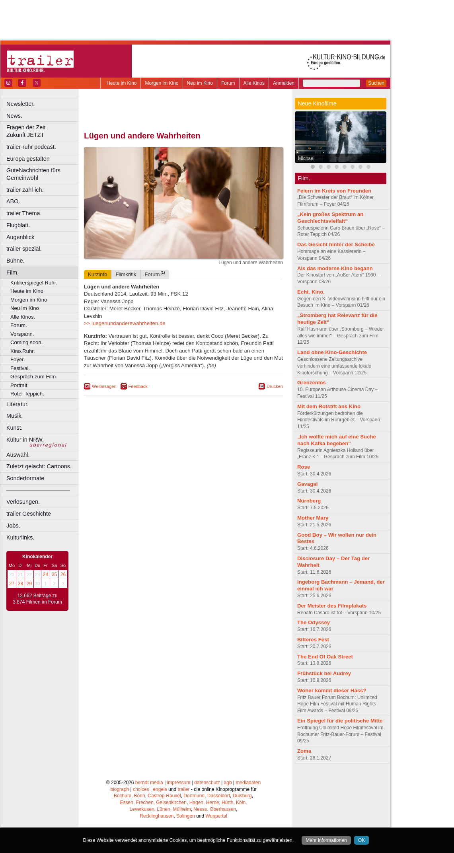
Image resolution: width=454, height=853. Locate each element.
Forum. (18, 325)
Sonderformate (25, 478)
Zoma (304, 751)
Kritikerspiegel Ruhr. (33, 283)
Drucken (275, 386)
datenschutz (207, 782)
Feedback (138, 386)
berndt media (149, 782)
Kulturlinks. (20, 537)
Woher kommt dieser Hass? (331, 690)
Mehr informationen (326, 840)
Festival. (20, 368)
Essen (126, 802)
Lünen (163, 809)
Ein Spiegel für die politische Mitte (340, 721)
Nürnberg (309, 501)
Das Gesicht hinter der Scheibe (336, 244)
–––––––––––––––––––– (38, 490)
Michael (306, 158)
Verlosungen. (23, 502)
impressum (179, 782)
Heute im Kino (121, 83)
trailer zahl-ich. (25, 190)
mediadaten (248, 782)
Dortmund (194, 795)
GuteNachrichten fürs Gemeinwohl (33, 174)
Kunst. (14, 428)
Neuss (200, 809)
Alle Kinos (254, 83)
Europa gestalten (28, 159)
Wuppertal (216, 816)
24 (45, 574)
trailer (183, 789)
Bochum (122, 795)
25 (54, 574)
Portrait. (19, 385)
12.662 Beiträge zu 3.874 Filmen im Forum (37, 599)
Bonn (139, 795)
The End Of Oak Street (325, 657)
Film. (12, 272)
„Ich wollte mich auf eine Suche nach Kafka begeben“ (336, 440)
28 (20, 583)
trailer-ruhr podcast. (31, 147)
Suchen (376, 83)
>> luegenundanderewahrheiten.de (125, 323)
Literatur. (17, 404)
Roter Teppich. (27, 394)
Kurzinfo (97, 274)
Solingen (185, 816)
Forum (228, 83)
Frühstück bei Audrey (324, 673)
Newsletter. (20, 104)
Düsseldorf (218, 795)
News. (14, 116)
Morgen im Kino (161, 83)
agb (228, 782)
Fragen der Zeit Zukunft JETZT (43, 131)
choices (141, 789)
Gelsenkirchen (171, 802)
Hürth (227, 802)
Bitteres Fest (313, 640)
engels (160, 789)
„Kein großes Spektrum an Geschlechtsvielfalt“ (330, 217)
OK (361, 840)
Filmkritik (125, 274)
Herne (212, 802)
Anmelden (283, 83)
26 (63, 574)
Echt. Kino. (311, 292)
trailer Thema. (24, 213)
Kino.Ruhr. (22, 351)
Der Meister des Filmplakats (331, 606)
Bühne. (15, 260)
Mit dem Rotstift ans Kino (328, 406)
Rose (303, 467)
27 (11, 583)
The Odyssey (313, 622)
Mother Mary (312, 518)
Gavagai (307, 484)
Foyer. (17, 359)
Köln (241, 802)
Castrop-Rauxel (164, 795)
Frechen (145, 802)
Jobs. (13, 525)
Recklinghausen (156, 816)
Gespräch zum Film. (33, 377)
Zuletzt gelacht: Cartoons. (39, 466)
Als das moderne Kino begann (335, 268)
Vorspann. (22, 334)
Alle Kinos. (22, 317)
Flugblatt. (18, 225)
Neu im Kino (200, 83)
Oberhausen (223, 809)
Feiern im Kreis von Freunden (334, 191)
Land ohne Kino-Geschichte (332, 352)
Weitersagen (104, 386)
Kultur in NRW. (25, 439)
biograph (119, 789)
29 (29, 583)
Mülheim (182, 809)
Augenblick (20, 237)
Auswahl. (17, 455)
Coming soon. (26, 342)
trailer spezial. (24, 248)
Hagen (196, 802)
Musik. (14, 416)
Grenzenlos (311, 383)
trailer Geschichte (28, 513)
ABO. (13, 201)
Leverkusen (142, 809)
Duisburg (242, 795)
